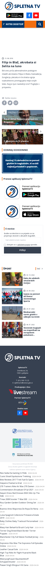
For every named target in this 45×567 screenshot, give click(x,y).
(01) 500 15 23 (23, 380)
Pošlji (22, 250)
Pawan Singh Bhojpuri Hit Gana (14, 565)
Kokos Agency (30, 470)
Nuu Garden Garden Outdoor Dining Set (18, 502)
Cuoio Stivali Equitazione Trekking (15, 476)
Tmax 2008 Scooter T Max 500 (13, 499)
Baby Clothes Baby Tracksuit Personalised (19, 521)
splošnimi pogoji (23, 244)
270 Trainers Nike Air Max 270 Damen (17, 486)
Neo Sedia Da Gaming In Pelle (13, 473)
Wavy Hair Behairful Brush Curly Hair (16, 527)
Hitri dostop (13, 24)
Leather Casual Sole (9, 549)
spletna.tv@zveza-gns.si (23, 383)
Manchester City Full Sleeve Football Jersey (19, 537)
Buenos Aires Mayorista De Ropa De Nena (19, 508)
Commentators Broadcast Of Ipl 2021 (16, 489)
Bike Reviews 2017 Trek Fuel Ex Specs (17, 479)
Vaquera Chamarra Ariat (11, 483)
